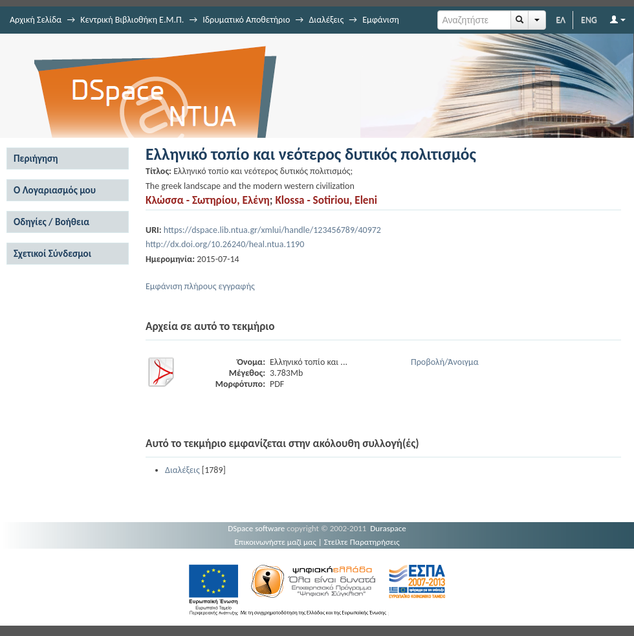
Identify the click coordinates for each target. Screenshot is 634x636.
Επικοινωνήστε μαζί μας (275, 542)
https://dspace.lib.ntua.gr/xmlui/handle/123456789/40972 (272, 230)
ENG (589, 19)
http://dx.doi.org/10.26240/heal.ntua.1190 (225, 244)
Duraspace (388, 528)
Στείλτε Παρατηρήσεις (362, 542)
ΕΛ (560, 19)
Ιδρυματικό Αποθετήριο (246, 19)
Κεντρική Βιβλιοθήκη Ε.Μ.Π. (132, 19)
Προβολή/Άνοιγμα (445, 361)
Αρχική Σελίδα (35, 19)
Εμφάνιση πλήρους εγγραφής (200, 286)
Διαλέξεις (326, 19)
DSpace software (256, 528)
